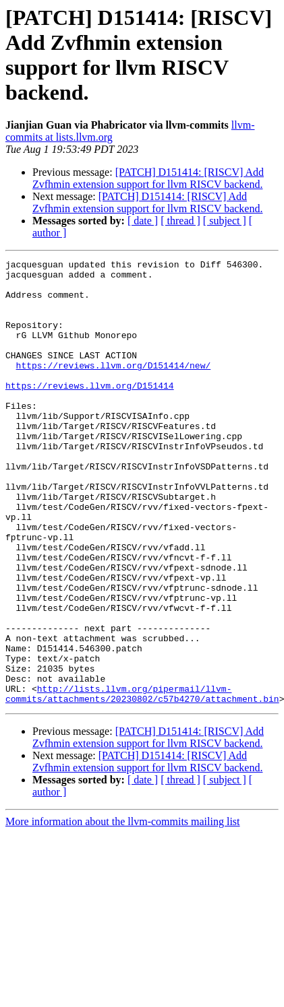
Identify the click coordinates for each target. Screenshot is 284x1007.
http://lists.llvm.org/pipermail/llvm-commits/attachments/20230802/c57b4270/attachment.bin (142, 781)
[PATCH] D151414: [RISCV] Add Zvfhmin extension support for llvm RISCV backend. (148, 178)
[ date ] (142, 220)
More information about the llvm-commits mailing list (122, 910)
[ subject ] (224, 220)
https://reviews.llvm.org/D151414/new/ (113, 387)
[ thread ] (180, 220)
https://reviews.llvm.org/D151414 (89, 411)
